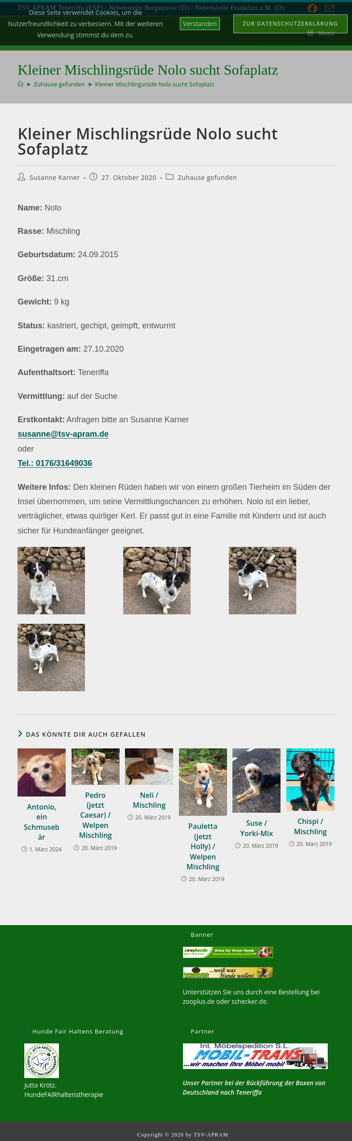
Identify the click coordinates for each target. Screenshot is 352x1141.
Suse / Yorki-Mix (256, 828)
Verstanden (200, 23)
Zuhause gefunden (207, 177)
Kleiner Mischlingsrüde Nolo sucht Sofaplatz (154, 84)
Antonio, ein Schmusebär (41, 822)
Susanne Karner (55, 177)
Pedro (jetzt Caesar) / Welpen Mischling (95, 815)
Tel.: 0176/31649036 (55, 463)
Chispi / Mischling (310, 826)
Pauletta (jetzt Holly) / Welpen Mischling (203, 846)
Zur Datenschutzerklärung (290, 23)
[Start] (20, 84)
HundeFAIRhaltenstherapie (63, 1094)
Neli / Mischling (149, 800)
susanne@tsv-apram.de (63, 434)
